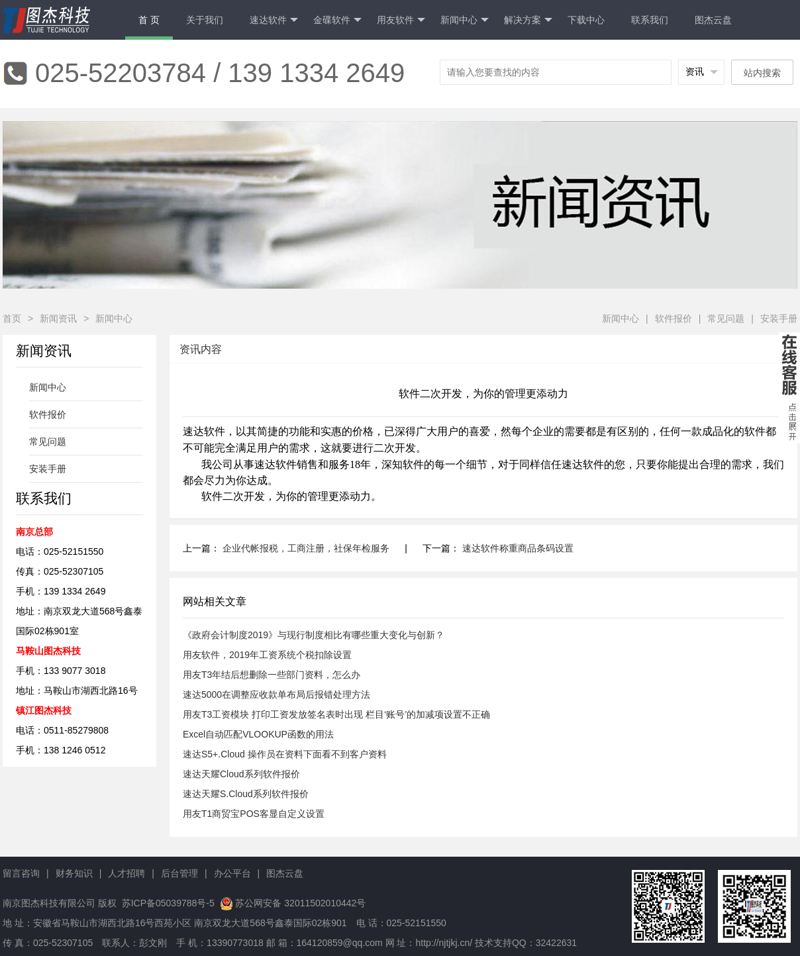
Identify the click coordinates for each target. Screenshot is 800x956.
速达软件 (274, 20)
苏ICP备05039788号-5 (167, 903)
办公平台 (232, 873)
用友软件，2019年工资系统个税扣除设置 (267, 654)
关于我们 (204, 20)
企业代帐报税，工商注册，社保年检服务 (306, 548)
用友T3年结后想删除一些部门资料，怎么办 (271, 674)
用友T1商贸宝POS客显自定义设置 (254, 813)
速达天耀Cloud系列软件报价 (241, 774)
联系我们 (649, 20)
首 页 (149, 20)
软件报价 (673, 318)
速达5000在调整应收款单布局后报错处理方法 (276, 694)
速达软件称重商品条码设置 (518, 548)
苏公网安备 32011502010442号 (300, 903)
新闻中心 (464, 20)
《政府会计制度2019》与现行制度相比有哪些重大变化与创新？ (313, 635)
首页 (12, 318)
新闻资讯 (58, 318)
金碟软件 (337, 20)
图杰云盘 (713, 20)
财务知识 (74, 873)
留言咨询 (21, 873)
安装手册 (778, 318)
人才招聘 (126, 873)
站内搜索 (762, 73)
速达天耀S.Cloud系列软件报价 (246, 794)
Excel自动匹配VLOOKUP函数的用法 (258, 734)
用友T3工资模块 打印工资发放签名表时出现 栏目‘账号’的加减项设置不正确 (336, 714)
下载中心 (586, 20)
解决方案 (528, 20)
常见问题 (725, 318)
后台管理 (179, 873)
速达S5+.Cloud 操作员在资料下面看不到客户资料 (285, 754)
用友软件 (401, 20)
